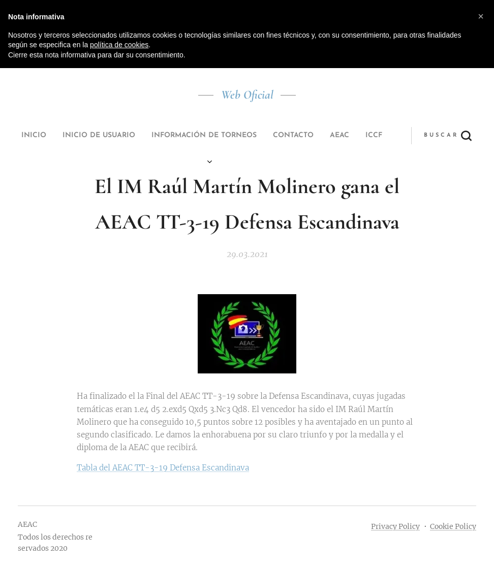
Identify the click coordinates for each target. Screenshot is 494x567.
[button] (325, 135)
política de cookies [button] (119, 45)
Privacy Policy (395, 526)
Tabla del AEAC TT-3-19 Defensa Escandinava (163, 467)
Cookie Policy (453, 526)
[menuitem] (137, 135)
